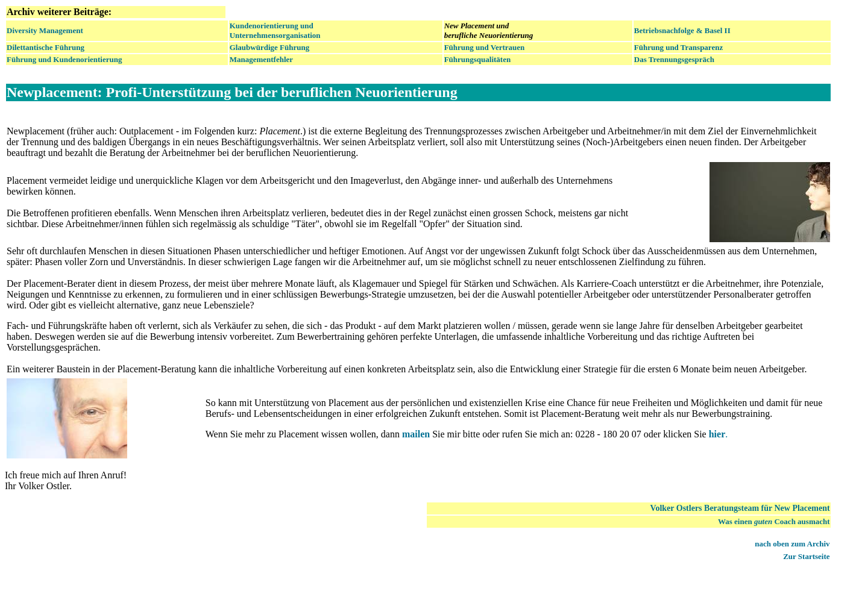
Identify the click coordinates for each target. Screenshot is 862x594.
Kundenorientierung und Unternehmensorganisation (275, 30)
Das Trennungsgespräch (674, 59)
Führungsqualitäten (477, 59)
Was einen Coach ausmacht (774, 521)
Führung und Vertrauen (484, 47)
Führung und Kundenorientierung (64, 59)
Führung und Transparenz (678, 47)
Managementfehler (261, 59)
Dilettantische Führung (45, 47)
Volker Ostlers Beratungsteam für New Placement (740, 508)
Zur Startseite (806, 556)
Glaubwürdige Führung (270, 47)
